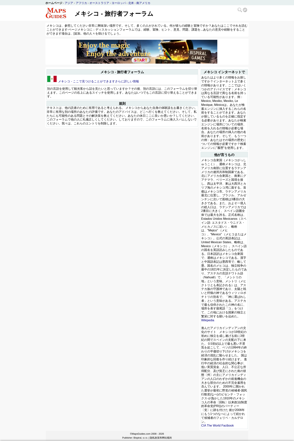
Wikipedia (207, 320)
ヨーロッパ (119, 3)
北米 (131, 3)
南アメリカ (143, 3)
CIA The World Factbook (217, 425)
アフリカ (81, 3)
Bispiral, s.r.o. (141, 437)
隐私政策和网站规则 (161, 437)
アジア (69, 3)
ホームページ (53, 3)
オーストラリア (99, 3)
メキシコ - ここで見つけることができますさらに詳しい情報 (98, 81)
